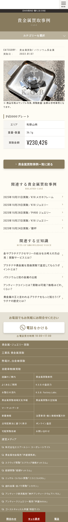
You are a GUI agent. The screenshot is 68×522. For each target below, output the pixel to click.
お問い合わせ (43, 431)
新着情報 (6, 415)
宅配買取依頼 (9, 431)
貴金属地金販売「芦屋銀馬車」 (19, 454)
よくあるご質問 (9, 384)
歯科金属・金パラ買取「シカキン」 (20, 486)
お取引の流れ (9, 392)
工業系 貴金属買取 (13, 352)
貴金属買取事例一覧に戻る (34, 164)
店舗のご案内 (9, 376)
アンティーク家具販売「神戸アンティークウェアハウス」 (31, 493)
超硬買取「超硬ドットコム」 (17, 470)
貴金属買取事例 (44, 376)
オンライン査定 (43, 423)
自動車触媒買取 (11, 369)
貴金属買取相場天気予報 (15, 400)
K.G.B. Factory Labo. (46, 392)
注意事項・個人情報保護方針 (50, 415)
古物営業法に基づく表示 (14, 423)
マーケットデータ (10, 408)
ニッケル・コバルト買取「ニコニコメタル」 (24, 478)
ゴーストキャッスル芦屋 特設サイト (21, 509)
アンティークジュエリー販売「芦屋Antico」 (25, 501)
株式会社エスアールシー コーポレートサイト (26, 447)
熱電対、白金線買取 (13, 361)
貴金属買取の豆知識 (46, 400)
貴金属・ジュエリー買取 (15, 344)
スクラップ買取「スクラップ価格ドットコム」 (25, 462)
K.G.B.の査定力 (44, 384)
